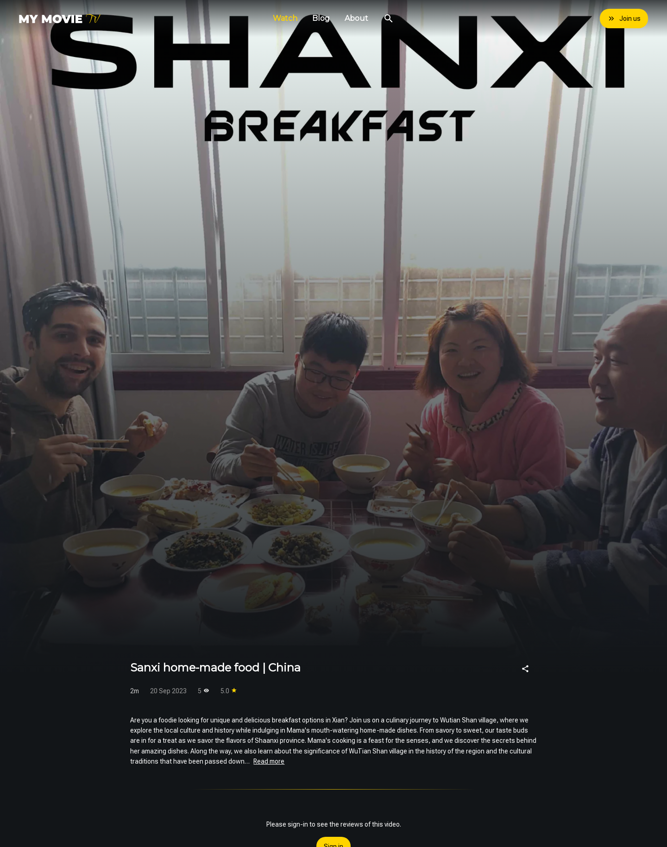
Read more (268, 761)
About (356, 18)
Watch (285, 18)
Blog (321, 18)
